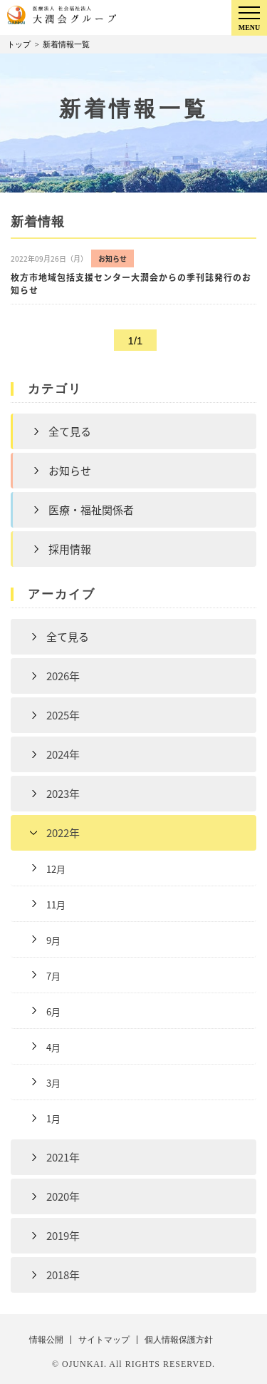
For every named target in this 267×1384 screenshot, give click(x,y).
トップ (19, 44)
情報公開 (46, 1340)
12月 (56, 869)
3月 (53, 1083)
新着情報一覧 (66, 44)
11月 (56, 904)
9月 (53, 940)
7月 (53, 976)
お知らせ (69, 470)
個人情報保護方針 (179, 1340)
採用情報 (69, 549)
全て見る (69, 431)
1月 (53, 1118)
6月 (53, 1011)
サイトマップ (104, 1340)
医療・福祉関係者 (91, 510)
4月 (53, 1047)
